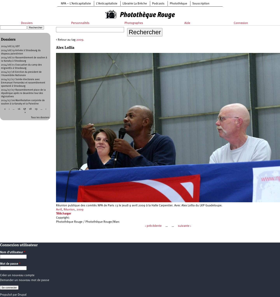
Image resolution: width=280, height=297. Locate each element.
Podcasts (158, 3)
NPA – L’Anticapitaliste (76, 3)
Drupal (22, 294)
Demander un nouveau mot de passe (24, 280)
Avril (59, 209)
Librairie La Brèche (134, 3)
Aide (187, 23)
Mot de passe (10, 263)
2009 (79, 209)
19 (36, 109)
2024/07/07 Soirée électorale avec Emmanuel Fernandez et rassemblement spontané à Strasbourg (23, 82)
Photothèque (178, 3)
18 (30, 109)
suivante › (184, 226)
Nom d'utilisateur (12, 252)
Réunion (69, 209)
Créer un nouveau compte (17, 275)
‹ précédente (153, 226)
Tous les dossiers (40, 117)
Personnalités (80, 23)
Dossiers (27, 23)
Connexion (241, 23)
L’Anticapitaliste (106, 3)
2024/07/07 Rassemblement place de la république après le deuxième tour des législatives (23, 93)
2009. (80, 39)
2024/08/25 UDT (10, 46)
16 (19, 109)
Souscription (200, 3)
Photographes (133, 23)
